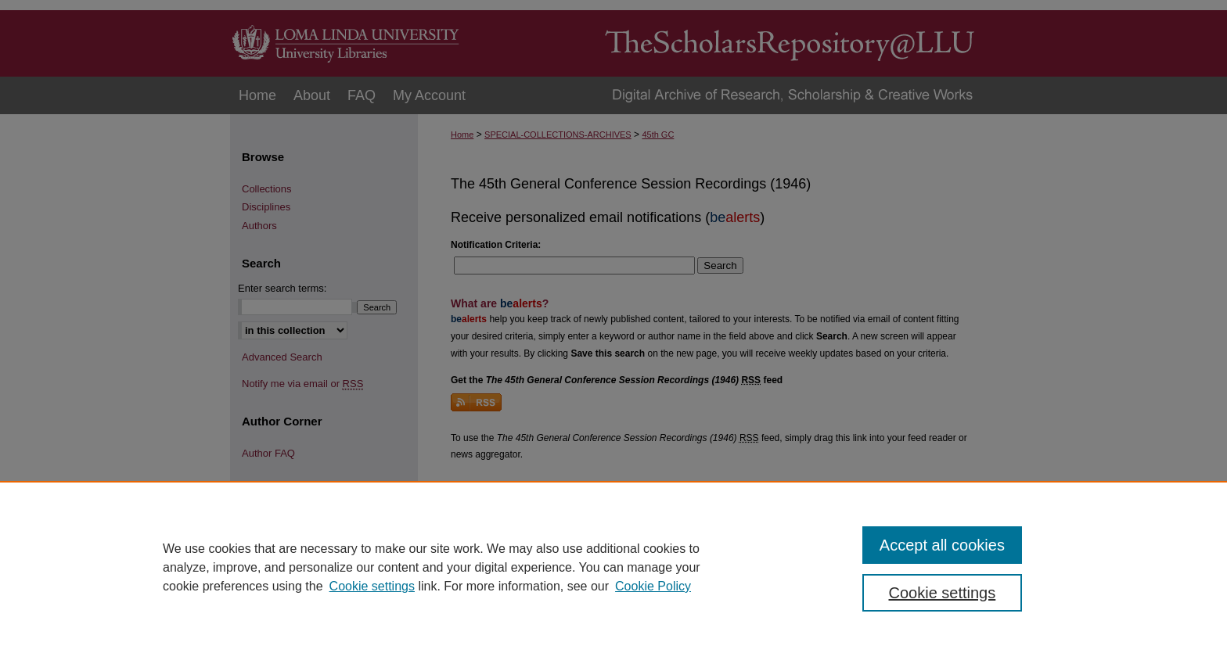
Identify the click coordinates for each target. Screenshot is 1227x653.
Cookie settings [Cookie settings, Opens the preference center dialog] (942, 592)
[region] (613, 567)
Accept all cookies (942, 545)
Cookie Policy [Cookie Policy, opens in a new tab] (653, 586)
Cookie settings (372, 586)
